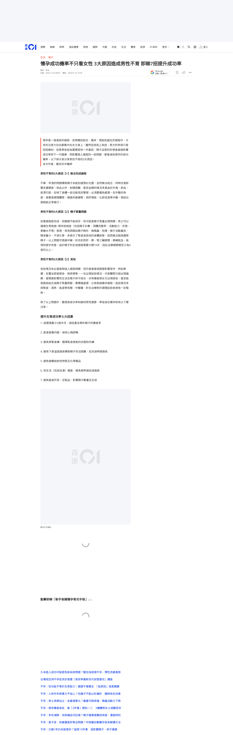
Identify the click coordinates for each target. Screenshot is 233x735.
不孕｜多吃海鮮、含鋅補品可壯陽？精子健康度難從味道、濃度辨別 (80, 715)
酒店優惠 (73, 47)
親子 (50, 57)
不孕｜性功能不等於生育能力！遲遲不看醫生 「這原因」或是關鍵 (79, 686)
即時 (61, 47)
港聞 (42, 47)
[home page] (30, 47)
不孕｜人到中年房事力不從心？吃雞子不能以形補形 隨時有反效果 (80, 693)
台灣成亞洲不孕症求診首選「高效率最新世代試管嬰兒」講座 (76, 679)
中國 (104, 47)
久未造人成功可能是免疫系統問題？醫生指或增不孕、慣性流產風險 (80, 672)
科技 (114, 47)
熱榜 (85, 47)
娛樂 (52, 47)
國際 (95, 47)
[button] (177, 72)
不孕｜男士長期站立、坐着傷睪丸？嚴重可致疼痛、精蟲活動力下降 (80, 701)
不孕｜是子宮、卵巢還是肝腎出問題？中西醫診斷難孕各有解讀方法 (80, 722)
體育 (133, 47)
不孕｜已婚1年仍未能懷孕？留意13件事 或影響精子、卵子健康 (78, 729)
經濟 (142, 47)
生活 (123, 47)
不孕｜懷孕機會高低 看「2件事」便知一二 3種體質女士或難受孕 (80, 708)
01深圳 (153, 47)
